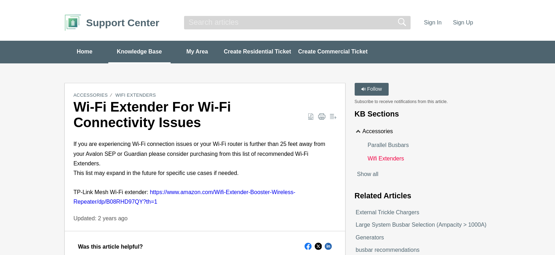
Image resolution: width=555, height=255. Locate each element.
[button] (308, 247)
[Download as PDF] (311, 116)
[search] (297, 22)
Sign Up (463, 22)
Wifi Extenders (135, 95)
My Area (199, 52)
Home (84, 52)
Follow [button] (371, 89)
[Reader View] (333, 116)
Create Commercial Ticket (334, 52)
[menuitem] (486, 22)
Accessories (90, 95)
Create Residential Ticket (259, 52)
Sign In (433, 22)
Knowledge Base (140, 52)
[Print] (321, 116)
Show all (367, 174)
